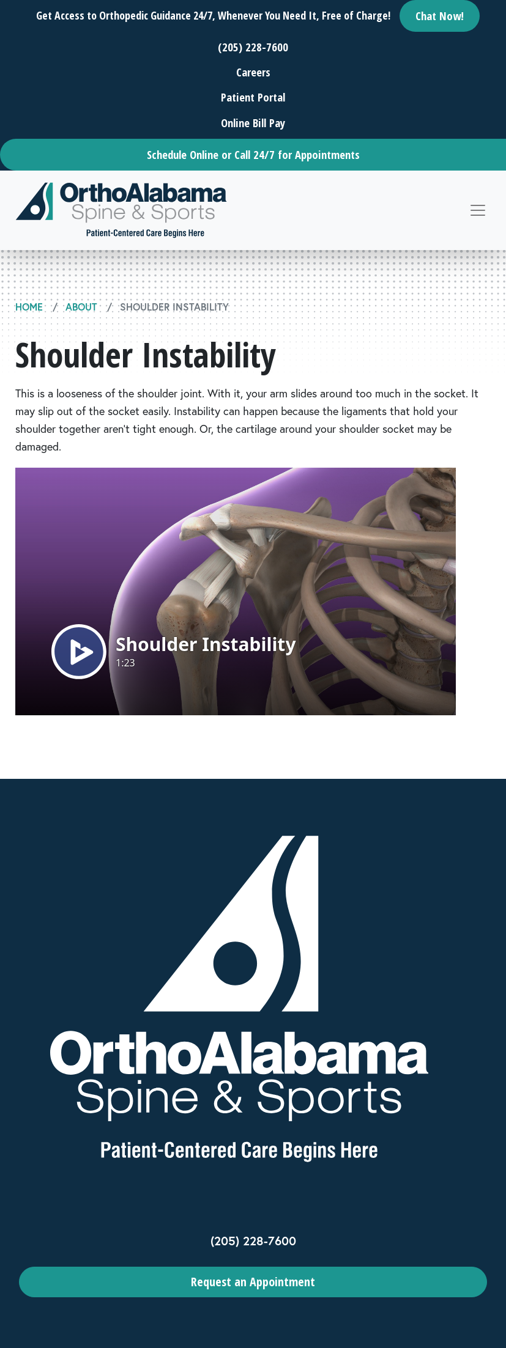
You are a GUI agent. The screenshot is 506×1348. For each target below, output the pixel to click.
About (81, 306)
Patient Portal (253, 97)
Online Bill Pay (253, 122)
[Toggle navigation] (478, 210)
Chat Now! (439, 15)
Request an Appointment (253, 1281)
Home (29, 306)
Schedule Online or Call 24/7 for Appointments (253, 154)
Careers (253, 71)
